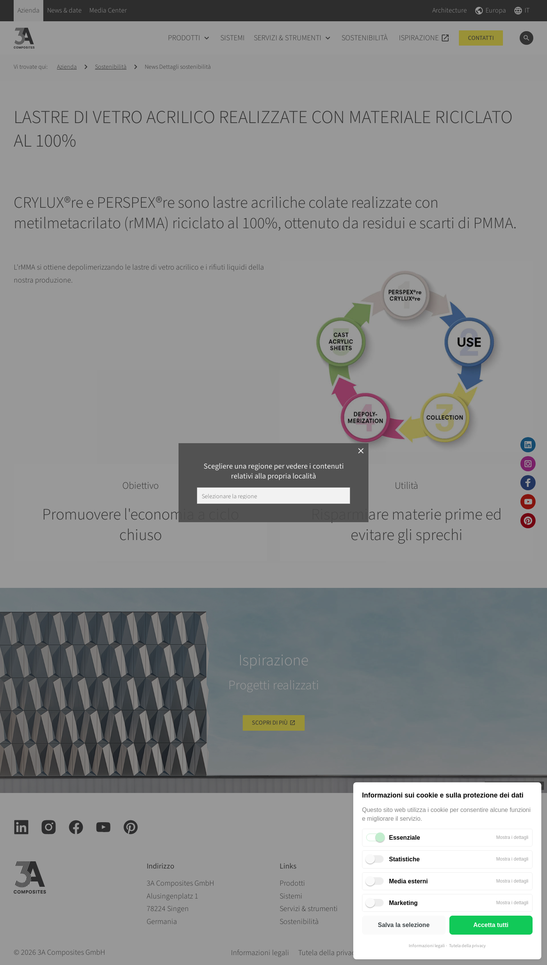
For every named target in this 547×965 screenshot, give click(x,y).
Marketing (403, 903)
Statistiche (404, 859)
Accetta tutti (490, 925)
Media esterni (408, 881)
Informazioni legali (427, 946)
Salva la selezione (404, 925)
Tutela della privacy (467, 946)
